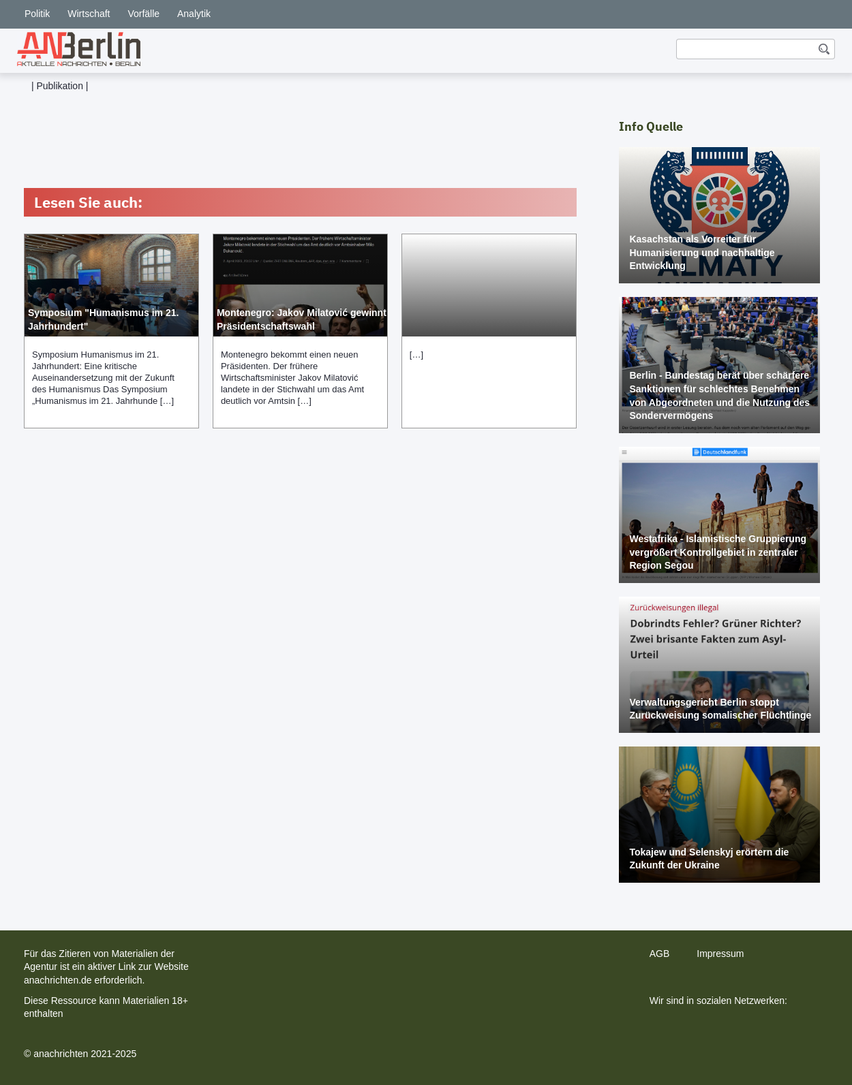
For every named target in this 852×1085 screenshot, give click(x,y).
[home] (78, 49)
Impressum (720, 953)
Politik (37, 13)
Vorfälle (143, 13)
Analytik (194, 13)
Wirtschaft (88, 13)
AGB (660, 953)
